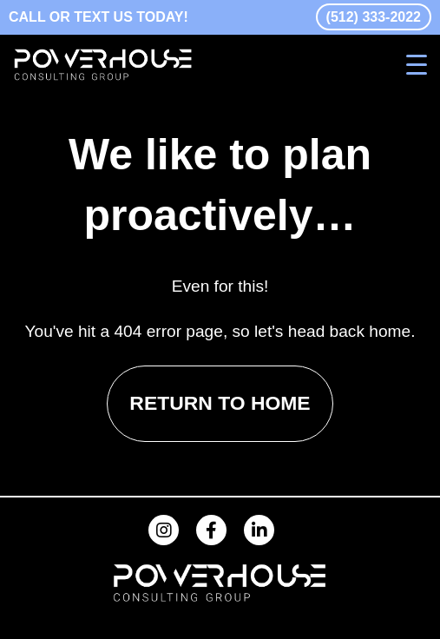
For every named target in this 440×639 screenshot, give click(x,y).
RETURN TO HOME (219, 403)
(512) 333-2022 (373, 17)
